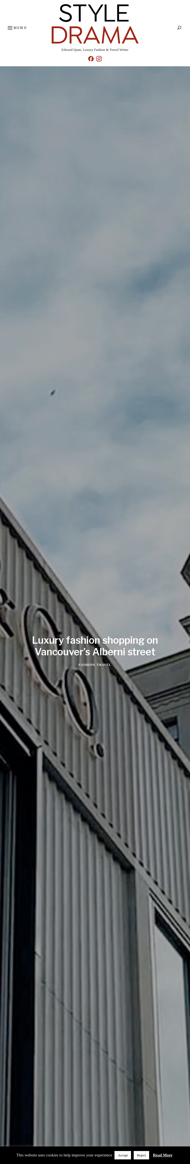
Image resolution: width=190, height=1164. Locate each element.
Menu (16, 28)
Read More (162, 1155)
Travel (104, 665)
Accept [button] (123, 1155)
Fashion (86, 665)
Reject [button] (141, 1155)
